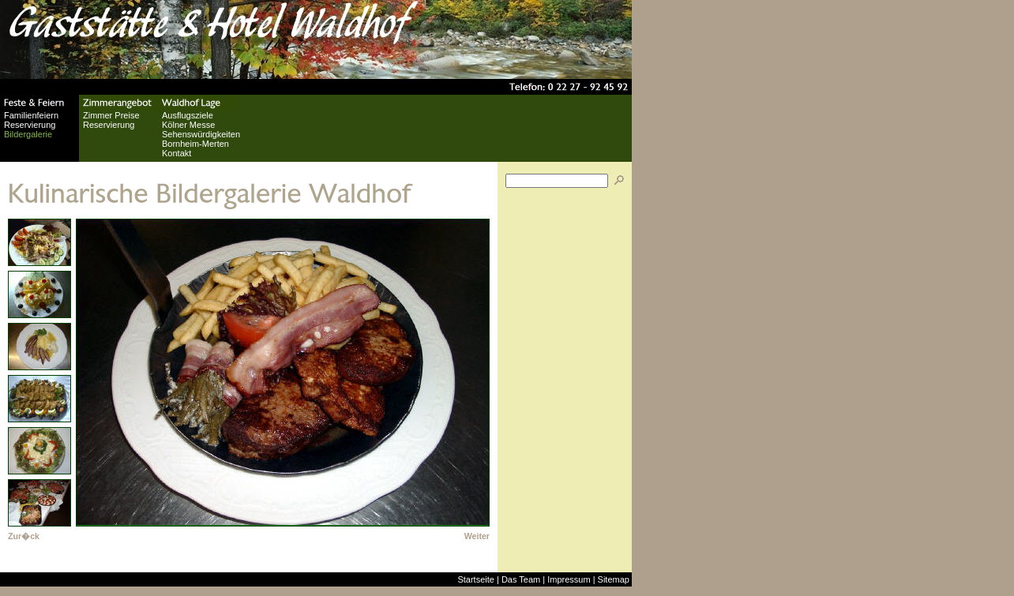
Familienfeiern (31, 115)
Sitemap (613, 579)
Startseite (475, 579)
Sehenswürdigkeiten (201, 134)
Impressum (568, 579)
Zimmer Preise (111, 115)
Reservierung (29, 124)
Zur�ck (23, 536)
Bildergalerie (28, 134)
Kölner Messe (188, 124)
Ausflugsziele (187, 115)
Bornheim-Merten (195, 143)
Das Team (520, 579)
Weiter (477, 536)
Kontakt (176, 153)
